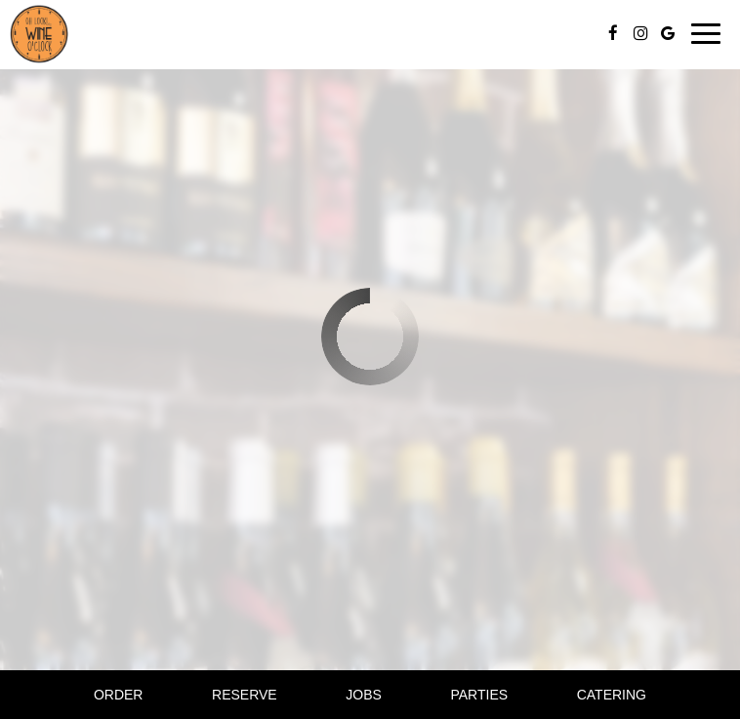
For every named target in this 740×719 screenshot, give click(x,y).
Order (119, 694)
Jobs (364, 694)
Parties (479, 694)
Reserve (244, 694)
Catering (611, 694)
